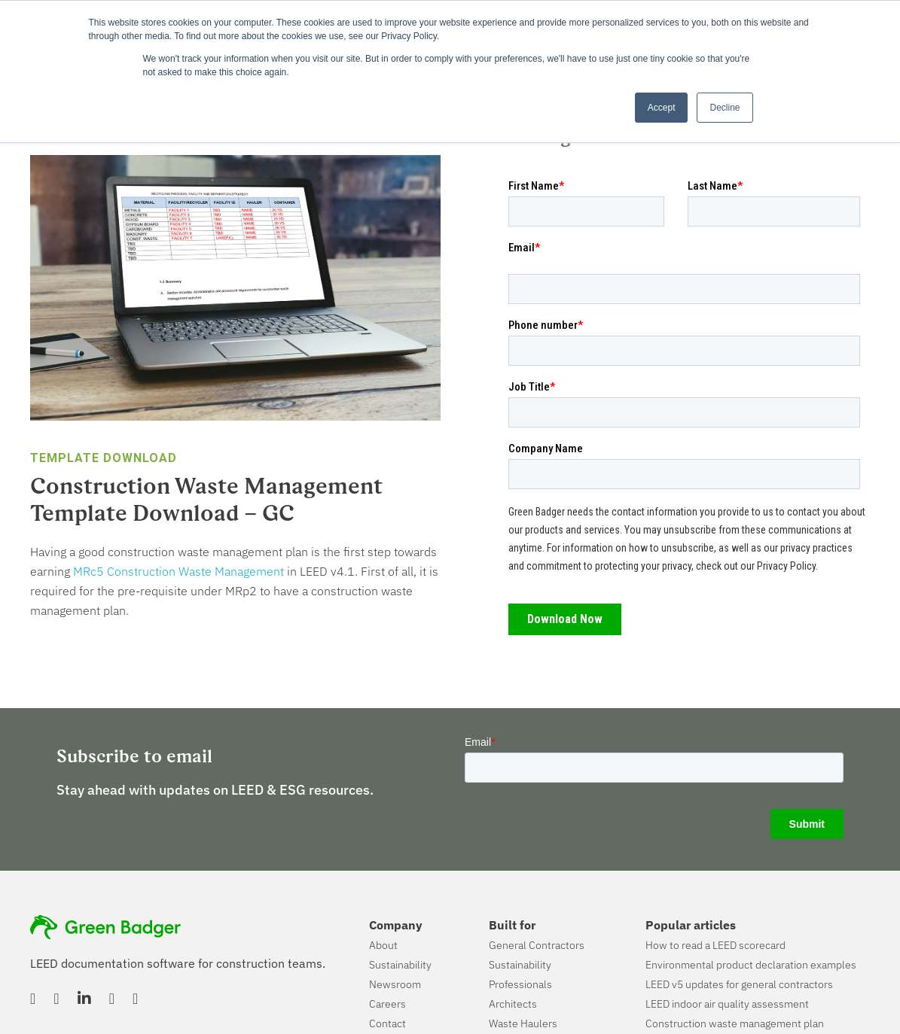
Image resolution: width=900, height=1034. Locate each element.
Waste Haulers (523, 1023)
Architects (513, 1004)
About (383, 945)
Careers (387, 1004)
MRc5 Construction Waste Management (178, 571)
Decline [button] (724, 107)
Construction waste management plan (734, 1023)
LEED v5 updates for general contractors (739, 984)
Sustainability (400, 965)
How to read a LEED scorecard (715, 945)
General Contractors (536, 945)
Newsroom (395, 984)
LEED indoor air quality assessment (727, 1004)
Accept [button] (662, 107)
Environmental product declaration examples (750, 965)
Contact (387, 1023)
